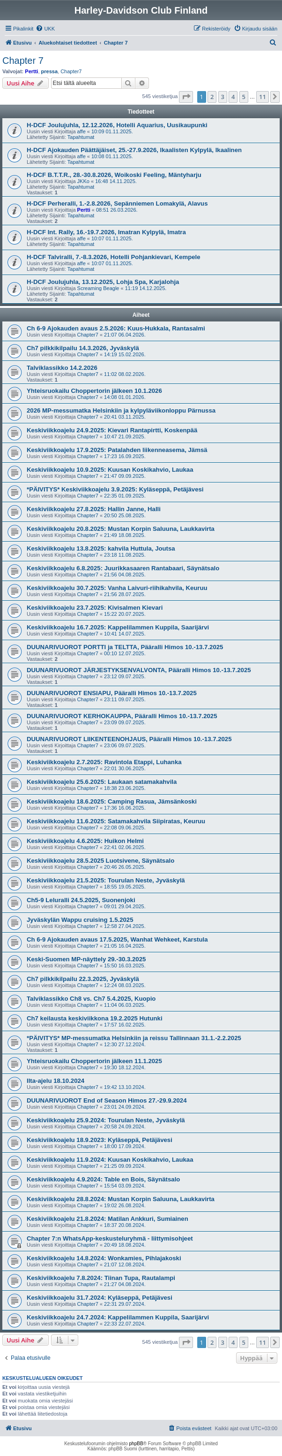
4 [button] (233, 96)
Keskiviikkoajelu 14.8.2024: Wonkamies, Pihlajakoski (104, 1258)
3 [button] (222, 96)
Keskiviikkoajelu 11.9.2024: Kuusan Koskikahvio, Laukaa (110, 1159)
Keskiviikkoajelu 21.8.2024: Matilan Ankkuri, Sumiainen (107, 1218)
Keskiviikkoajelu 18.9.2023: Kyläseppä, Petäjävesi (99, 1139)
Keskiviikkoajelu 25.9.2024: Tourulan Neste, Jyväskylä (106, 1120)
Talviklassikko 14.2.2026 (62, 367)
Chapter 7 (23, 60)
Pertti (31, 71)
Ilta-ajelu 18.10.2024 (55, 1080)
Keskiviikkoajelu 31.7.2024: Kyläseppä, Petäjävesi (99, 1297)
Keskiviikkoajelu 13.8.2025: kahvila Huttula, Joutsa (101, 548)
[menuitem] (45, 28)
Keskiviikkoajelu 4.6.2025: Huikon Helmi (85, 840)
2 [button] (212, 96)
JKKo (83, 181)
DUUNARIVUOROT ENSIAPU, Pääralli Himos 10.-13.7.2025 (112, 693)
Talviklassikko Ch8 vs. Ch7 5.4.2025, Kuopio (91, 998)
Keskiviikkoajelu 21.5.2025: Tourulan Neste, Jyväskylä (106, 880)
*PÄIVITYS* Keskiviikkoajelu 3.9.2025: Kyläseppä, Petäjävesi (115, 489)
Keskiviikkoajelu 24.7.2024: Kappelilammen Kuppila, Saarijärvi (118, 1317)
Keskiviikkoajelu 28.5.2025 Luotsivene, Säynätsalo (100, 860)
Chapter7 (71, 71)
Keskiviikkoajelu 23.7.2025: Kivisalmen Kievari (95, 607)
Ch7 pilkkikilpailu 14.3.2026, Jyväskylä (83, 348)
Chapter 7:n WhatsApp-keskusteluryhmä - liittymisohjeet (110, 1238)
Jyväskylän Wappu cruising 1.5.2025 (80, 919)
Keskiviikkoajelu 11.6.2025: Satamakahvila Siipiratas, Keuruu (116, 821)
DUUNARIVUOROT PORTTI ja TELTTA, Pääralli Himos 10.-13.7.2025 (125, 647)
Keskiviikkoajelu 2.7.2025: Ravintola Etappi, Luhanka (104, 762)
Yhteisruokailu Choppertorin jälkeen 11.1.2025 (94, 1061)
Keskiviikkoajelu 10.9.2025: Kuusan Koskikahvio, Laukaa (110, 469)
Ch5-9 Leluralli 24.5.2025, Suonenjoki (81, 900)
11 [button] (262, 96)
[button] (186, 96)
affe (81, 131)
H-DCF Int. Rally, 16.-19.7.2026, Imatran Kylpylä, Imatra (106, 232)
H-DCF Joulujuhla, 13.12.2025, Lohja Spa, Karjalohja (103, 281)
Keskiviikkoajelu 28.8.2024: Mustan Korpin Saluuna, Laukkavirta (121, 1199)
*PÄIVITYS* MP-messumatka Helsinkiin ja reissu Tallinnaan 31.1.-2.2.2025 (134, 1038)
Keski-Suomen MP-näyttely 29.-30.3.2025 (86, 959)
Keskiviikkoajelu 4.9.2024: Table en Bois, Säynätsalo (103, 1179)
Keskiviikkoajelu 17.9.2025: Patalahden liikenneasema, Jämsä (117, 449)
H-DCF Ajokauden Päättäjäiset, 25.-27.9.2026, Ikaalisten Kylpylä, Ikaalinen (134, 149)
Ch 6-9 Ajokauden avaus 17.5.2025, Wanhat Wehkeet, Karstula (117, 939)
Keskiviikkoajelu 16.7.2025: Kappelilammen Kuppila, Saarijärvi (118, 627)
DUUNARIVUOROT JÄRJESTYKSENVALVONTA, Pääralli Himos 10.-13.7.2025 (139, 670)
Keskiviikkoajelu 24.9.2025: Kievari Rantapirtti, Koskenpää (112, 430)
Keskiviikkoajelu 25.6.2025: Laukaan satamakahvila (102, 781)
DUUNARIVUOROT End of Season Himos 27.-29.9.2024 (107, 1100)
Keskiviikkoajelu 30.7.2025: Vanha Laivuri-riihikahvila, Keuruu (117, 587)
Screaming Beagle (98, 288)
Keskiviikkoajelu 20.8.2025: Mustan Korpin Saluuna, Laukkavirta (121, 528)
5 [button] (243, 96)
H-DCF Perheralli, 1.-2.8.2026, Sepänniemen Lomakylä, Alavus (117, 203)
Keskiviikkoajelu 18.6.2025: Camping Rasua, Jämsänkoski (112, 801)
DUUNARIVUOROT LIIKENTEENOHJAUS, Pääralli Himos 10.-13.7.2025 (129, 739)
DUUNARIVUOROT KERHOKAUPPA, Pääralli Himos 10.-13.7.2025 (122, 716)
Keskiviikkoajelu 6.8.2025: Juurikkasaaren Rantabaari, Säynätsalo (123, 568)
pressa (49, 71)
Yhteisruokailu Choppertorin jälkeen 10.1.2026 (94, 390)
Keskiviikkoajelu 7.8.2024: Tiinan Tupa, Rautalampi (101, 1277)
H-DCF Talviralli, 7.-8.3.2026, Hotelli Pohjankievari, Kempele (113, 257)
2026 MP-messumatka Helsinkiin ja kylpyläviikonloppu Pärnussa (121, 410)
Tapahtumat (80, 137)
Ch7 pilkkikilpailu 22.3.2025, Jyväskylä (83, 978)
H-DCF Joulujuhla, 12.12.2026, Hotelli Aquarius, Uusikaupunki (117, 125)
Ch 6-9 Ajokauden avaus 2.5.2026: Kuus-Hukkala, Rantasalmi (116, 328)
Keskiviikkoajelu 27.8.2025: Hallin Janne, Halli (94, 509)
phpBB (136, 1443)
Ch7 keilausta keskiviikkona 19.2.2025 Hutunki (95, 1018)
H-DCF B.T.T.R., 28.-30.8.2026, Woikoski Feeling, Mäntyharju (114, 174)
